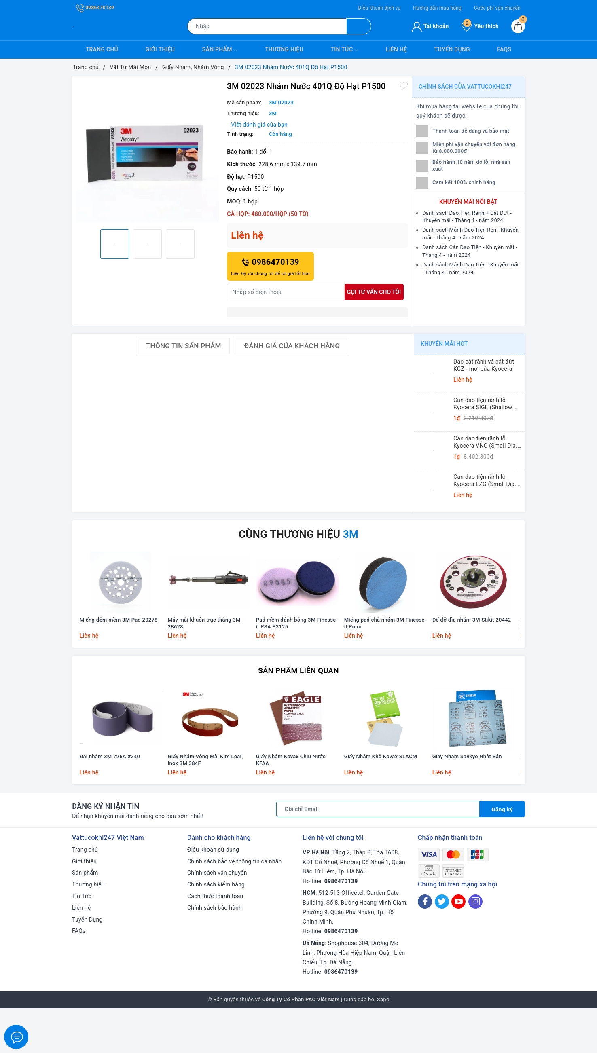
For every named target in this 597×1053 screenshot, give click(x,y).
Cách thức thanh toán (215, 941)
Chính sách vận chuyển (217, 918)
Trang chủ (102, 49)
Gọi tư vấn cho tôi (374, 292)
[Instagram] (475, 946)
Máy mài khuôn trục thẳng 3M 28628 (205, 646)
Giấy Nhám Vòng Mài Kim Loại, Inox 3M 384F (206, 804)
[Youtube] (458, 946)
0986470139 (95, 7)
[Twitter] (442, 946)
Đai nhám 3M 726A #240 (111, 801)
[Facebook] (425, 946)
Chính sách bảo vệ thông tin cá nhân (234, 906)
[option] (147, 151)
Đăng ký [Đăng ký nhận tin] (502, 854)
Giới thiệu (160, 49)
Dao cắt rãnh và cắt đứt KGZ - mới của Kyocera (483, 365)
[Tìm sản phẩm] (267, 26)
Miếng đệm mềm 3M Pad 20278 (121, 643)
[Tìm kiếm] (358, 26)
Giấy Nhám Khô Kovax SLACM (382, 801)
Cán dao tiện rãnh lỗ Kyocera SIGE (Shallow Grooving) (482, 404)
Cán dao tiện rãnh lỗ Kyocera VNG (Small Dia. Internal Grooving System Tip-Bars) (486, 442)
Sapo (383, 1044)
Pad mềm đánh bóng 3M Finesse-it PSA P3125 (298, 646)
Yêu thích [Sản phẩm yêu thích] (480, 26)
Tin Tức (344, 50)
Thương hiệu (284, 49)
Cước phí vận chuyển (497, 8)
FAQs (504, 49)
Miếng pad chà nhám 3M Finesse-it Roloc (386, 646)
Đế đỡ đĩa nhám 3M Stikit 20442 (474, 643)
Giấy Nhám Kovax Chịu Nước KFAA (292, 804)
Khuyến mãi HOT (444, 343)
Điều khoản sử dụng (213, 894)
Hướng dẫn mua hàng (437, 8)
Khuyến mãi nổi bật (468, 202)
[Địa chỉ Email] (377, 854)
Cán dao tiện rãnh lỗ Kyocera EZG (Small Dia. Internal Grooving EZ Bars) (487, 481)
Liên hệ (396, 49)
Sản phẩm (220, 50)
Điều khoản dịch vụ (379, 8)
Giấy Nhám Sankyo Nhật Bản (468, 801)
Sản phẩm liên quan (298, 693)
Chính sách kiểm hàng (216, 929)
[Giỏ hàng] (518, 26)
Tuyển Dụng (452, 49)
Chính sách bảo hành (214, 952)
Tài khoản (430, 26)
